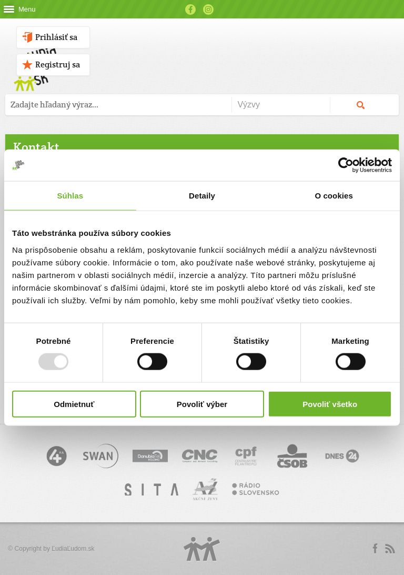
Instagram (208, 9)
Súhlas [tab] (70, 195)
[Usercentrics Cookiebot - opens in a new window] (346, 165)
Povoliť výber (202, 403)
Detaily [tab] (202, 195)
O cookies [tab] (334, 195)
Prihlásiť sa (56, 37)
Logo (202, 549)
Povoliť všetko (329, 403)
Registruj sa (57, 64)
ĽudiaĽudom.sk (73, 548)
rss (389, 548)
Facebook (190, 9)
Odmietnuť (74, 403)
